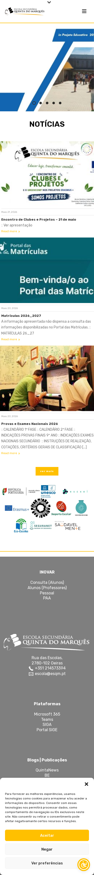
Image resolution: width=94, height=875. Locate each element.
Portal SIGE (47, 729)
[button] (86, 784)
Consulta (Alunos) (47, 582)
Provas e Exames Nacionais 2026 (29, 424)
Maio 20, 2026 (9, 308)
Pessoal (47, 593)
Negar (47, 849)
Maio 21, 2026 (9, 212)
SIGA (47, 724)
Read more (10, 231)
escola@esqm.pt (50, 673)
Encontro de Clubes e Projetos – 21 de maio (38, 219)
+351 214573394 (50, 668)
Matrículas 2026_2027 (21, 316)
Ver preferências (47, 863)
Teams (47, 719)
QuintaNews (47, 770)
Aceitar (47, 835)
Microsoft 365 (47, 714)
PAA (47, 598)
